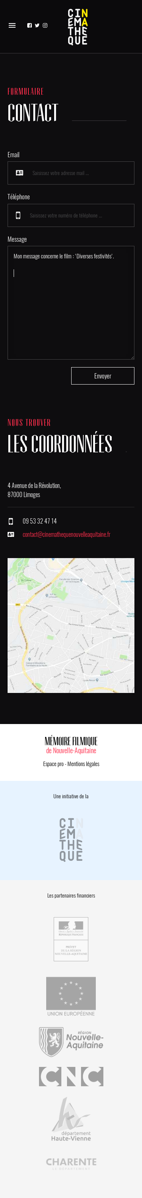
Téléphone (19, 196)
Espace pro (53, 764)
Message (17, 239)
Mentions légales (83, 764)
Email (13, 154)
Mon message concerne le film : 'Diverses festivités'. (71, 303)
